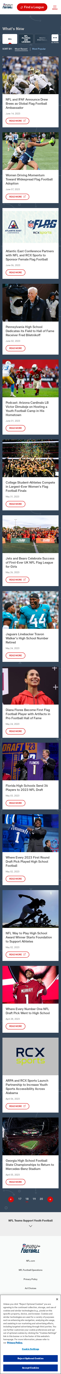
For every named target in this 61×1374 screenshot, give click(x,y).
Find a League (34, 7)
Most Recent (21, 48)
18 (27, 1198)
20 (41, 1198)
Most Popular (39, 48)
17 (19, 1198)
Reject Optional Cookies (30, 1358)
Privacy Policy (30, 1279)
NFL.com (30, 1260)
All (10, 39)
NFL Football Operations (30, 1270)
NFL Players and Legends (26, 39)
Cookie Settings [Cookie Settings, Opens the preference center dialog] (30, 1349)
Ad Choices (30, 1288)
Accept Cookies (30, 1367)
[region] (30, 1334)
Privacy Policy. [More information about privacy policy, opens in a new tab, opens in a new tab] (15, 1342)
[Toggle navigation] (55, 7)
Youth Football (43, 39)
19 (34, 1198)
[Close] (57, 1299)
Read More (15, 120)
